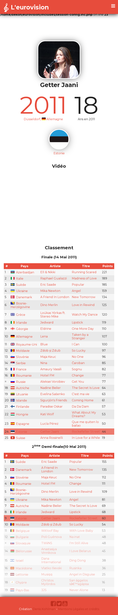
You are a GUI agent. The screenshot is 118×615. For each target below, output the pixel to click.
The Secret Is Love (86, 388)
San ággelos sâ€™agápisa (79, 582)
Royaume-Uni (24, 344)
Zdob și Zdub (50, 350)
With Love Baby (81, 530)
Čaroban (78, 363)
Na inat (74, 537)
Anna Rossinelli (51, 438)
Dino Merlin (49, 305)
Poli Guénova (51, 537)
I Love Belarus (80, 551)
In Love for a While (86, 438)
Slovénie (20, 357)
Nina (43, 363)
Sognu (77, 369)
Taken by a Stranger (80, 336)
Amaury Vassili (50, 369)
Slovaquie (20, 543)
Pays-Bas (19, 590)
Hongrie (19, 414)
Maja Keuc (48, 357)
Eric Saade (48, 284)
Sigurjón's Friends (53, 400)
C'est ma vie (80, 394)
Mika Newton (50, 291)
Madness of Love (84, 278)
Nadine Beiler (50, 388)
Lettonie (19, 574)
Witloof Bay (50, 530)
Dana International (51, 560)
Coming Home (82, 400)
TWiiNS (46, 543)
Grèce (18, 315)
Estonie (19, 432)
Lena (44, 336)
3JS (44, 590)
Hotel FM (47, 375)
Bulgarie (19, 537)
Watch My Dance (85, 314)
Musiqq (46, 574)
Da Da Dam (80, 406)
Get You (78, 381)
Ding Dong (77, 560)
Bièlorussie (21, 551)
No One (78, 357)
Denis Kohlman (44, 609)
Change (78, 375)
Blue (44, 344)
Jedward (47, 322)
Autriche (20, 388)
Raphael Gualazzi (53, 278)
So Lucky (79, 350)
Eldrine (45, 328)
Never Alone (78, 590)
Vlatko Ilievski (51, 568)
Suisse (18, 438)
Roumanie (21, 375)
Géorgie (19, 329)
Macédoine (21, 568)
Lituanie (19, 394)
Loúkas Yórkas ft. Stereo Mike (52, 314)
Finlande (20, 406)
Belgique (20, 531)
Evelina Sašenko (52, 394)
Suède (18, 285)
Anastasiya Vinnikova (49, 551)
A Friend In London (54, 297)
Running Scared (84, 272)
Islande (19, 400)
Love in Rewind (83, 305)
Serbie (18, 363)
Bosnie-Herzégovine (20, 305)
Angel (76, 291)
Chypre (18, 582)
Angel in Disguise (82, 574)
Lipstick (77, 322)
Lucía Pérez (49, 423)
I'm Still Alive (78, 543)
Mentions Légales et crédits (78, 609)
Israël (17, 560)
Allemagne (22, 336)
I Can (75, 344)
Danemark (21, 297)
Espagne (20, 424)
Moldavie (20, 351)
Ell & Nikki (47, 272)
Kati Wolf (47, 414)
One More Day (83, 328)
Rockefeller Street (86, 431)
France (18, 369)
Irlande (19, 322)
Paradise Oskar (51, 406)
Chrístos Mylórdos (48, 582)
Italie (17, 278)
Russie (18, 382)
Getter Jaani (49, 431)
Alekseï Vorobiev (52, 381)
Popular (78, 284)
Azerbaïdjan (22, 272)
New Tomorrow (83, 297)
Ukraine (19, 291)
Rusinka (75, 568)
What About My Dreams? (84, 414)
